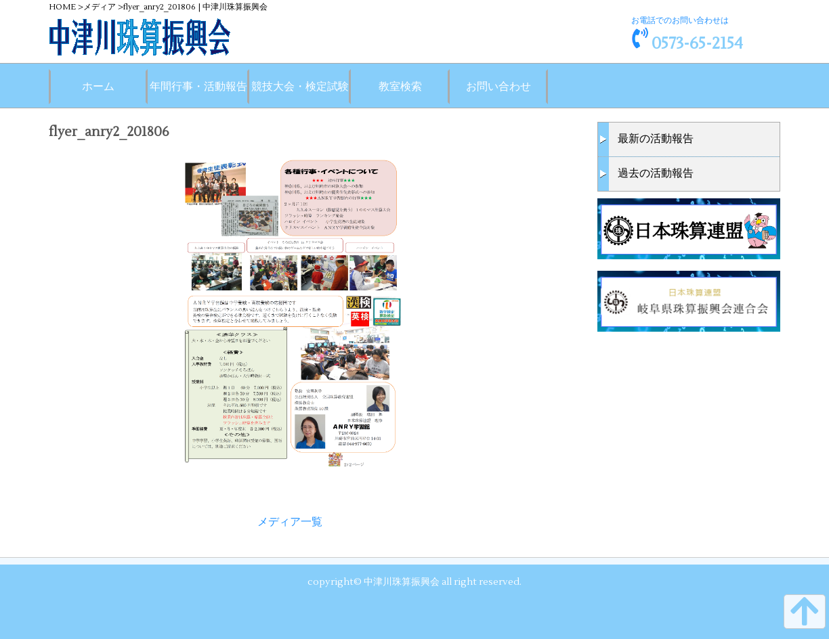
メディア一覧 (289, 522)
